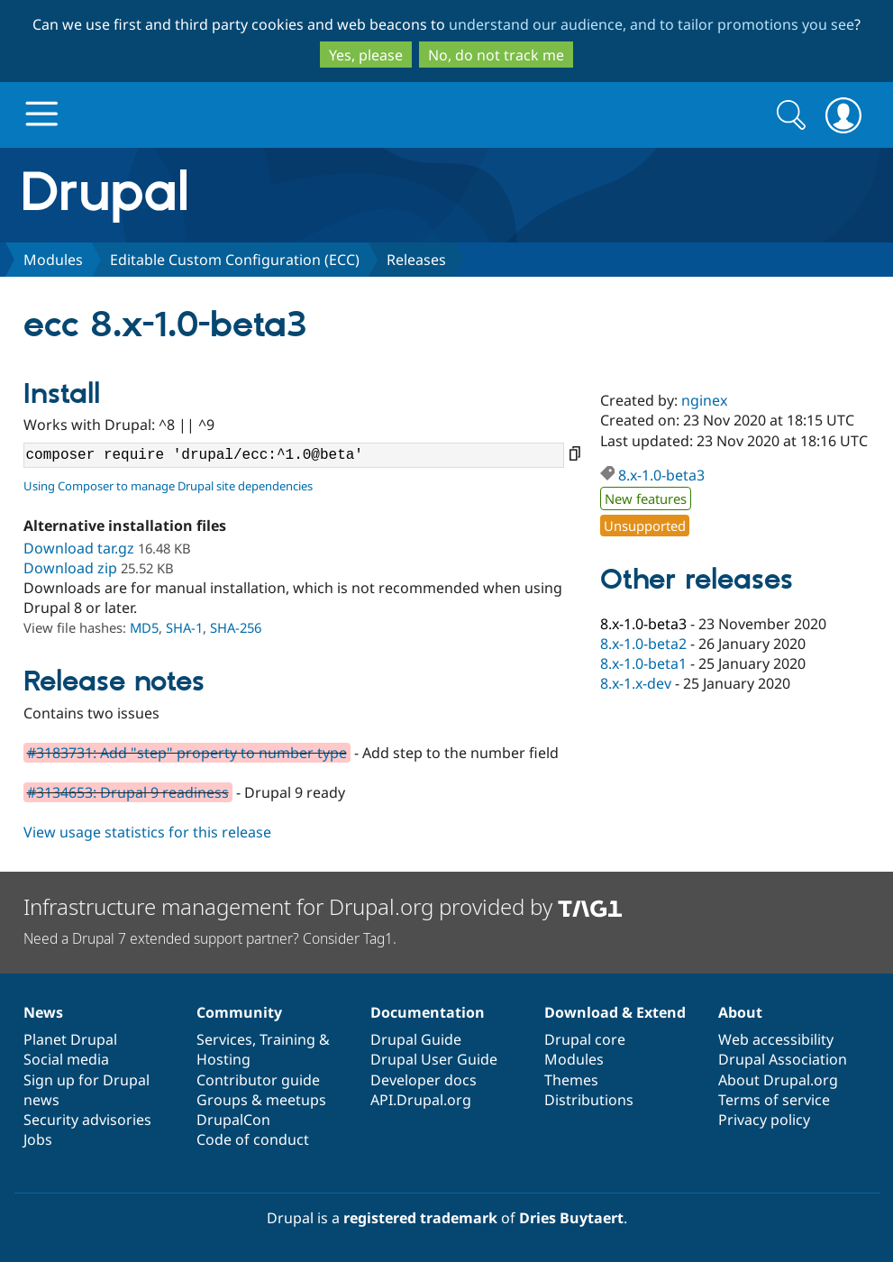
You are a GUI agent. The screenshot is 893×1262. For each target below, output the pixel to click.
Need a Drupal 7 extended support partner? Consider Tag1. (209, 938)
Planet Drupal (70, 1039)
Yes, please (366, 55)
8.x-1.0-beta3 (661, 475)
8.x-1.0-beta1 (643, 663)
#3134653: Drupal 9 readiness (128, 792)
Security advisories (87, 1119)
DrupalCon (233, 1119)
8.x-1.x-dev (635, 683)
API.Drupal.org (420, 1100)
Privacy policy (764, 1119)
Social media (66, 1059)
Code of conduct (252, 1139)
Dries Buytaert (571, 1218)
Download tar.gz (78, 548)
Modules (53, 260)
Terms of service (774, 1100)
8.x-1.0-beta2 (643, 644)
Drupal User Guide (433, 1059)
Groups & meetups (261, 1100)
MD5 (144, 627)
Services (224, 1039)
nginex (704, 400)
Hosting (223, 1059)
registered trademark (420, 1218)
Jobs (37, 1139)
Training (287, 1039)
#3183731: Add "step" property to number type (187, 753)
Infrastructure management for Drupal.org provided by (323, 906)
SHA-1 (184, 627)
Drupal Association (782, 1059)
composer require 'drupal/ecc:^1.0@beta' (293, 455)
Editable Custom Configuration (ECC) (235, 260)
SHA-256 (235, 627)
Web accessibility (776, 1039)
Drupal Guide (415, 1039)
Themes (571, 1080)
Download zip (70, 568)
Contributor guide (258, 1080)
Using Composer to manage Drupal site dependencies (168, 486)
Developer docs (423, 1080)
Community (239, 1012)
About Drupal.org (778, 1080)
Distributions (588, 1100)
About (740, 1012)
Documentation (427, 1012)
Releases (416, 260)
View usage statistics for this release (147, 832)
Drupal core (584, 1039)
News (43, 1012)
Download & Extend (615, 1012)
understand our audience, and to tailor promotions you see (651, 24)
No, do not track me (496, 55)
